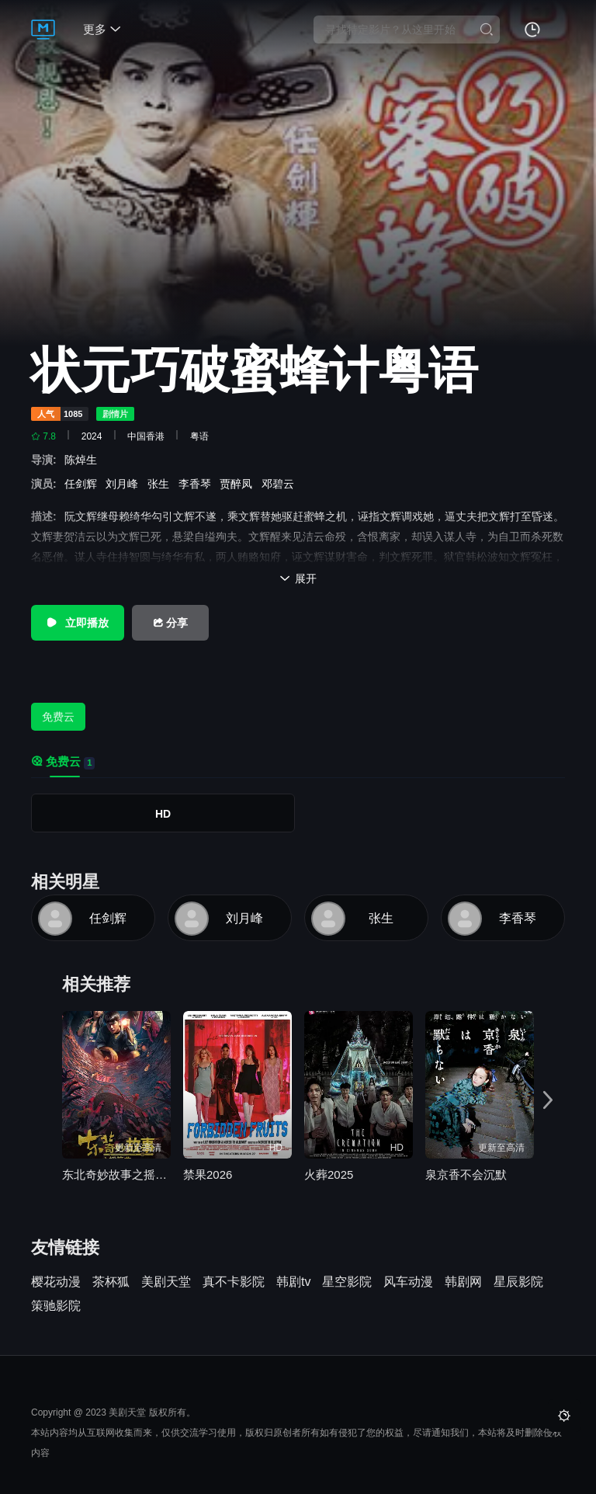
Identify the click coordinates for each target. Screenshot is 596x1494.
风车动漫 (408, 1282)
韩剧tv (293, 1282)
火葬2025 (328, 1174)
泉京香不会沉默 (466, 1174)
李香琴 (197, 484)
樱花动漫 (56, 1282)
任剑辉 (83, 484)
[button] (548, 1100)
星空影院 (347, 1282)
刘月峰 (125, 484)
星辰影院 (518, 1282)
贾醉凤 (239, 484)
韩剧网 (463, 1282)
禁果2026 (207, 1174)
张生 (161, 484)
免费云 (58, 717)
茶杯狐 (111, 1282)
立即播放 (78, 623)
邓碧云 (281, 484)
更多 (102, 29)
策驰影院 (56, 1306)
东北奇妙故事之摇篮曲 (116, 1174)
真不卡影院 (234, 1282)
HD (163, 814)
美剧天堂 (166, 1282)
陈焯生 (83, 459)
